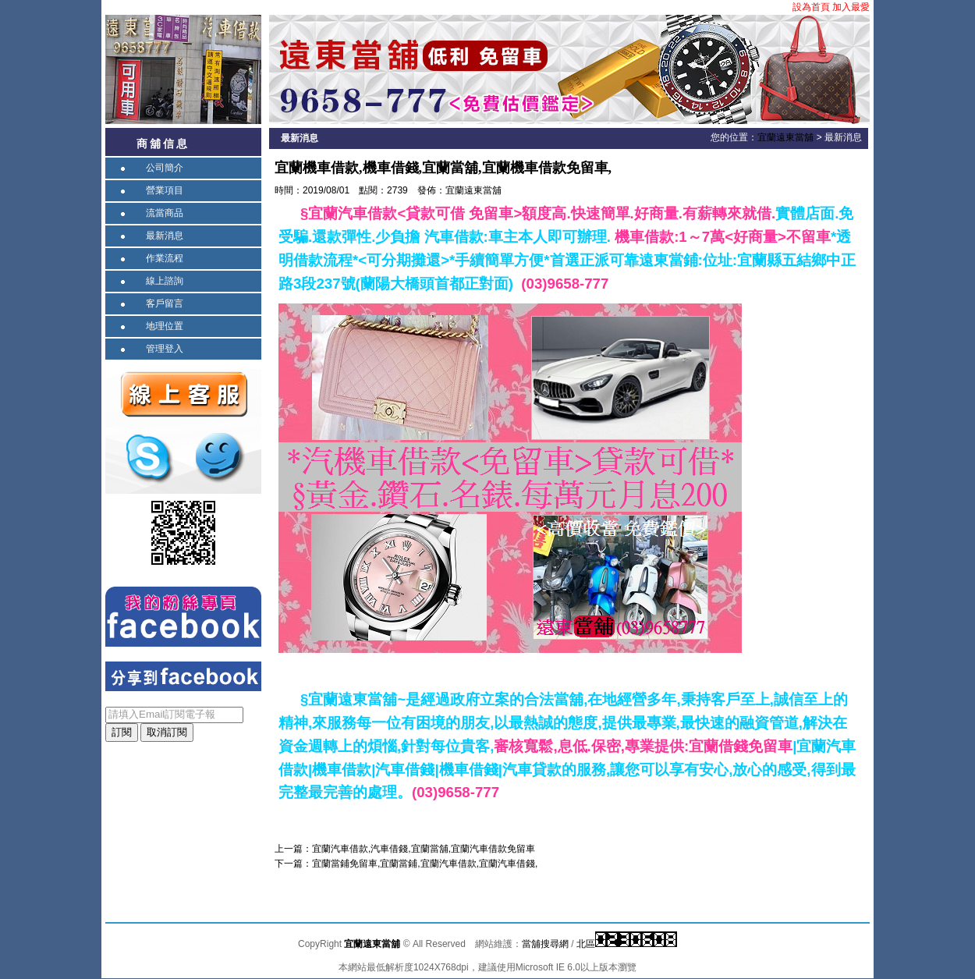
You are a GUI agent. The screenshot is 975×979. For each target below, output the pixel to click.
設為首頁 (811, 7)
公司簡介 (164, 167)
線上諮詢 (164, 280)
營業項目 (164, 190)
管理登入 (164, 348)
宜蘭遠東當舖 (785, 137)
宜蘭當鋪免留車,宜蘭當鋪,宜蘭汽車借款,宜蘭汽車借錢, (424, 863)
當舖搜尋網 (545, 943)
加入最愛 (851, 7)
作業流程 (164, 258)
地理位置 (164, 326)
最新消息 (164, 235)
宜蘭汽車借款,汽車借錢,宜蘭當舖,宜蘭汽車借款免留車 (423, 848)
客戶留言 (164, 303)
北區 (585, 943)
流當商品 (164, 213)
